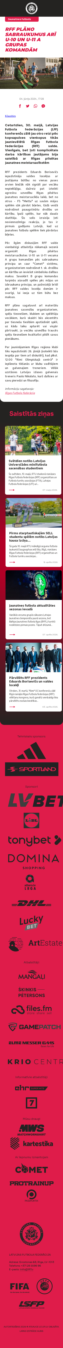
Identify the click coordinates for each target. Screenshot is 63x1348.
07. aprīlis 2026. (33, 635)
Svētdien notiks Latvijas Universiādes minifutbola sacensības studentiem (28, 464)
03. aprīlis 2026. (33, 707)
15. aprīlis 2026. (33, 562)
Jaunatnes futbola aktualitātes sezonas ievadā (32, 607)
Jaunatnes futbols (19, 19)
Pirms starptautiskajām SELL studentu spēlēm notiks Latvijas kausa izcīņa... (33, 536)
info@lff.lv (26, 1269)
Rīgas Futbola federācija (20, 393)
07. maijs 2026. (33, 490)
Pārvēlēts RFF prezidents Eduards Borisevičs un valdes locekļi (31, 681)
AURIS (40, 1331)
